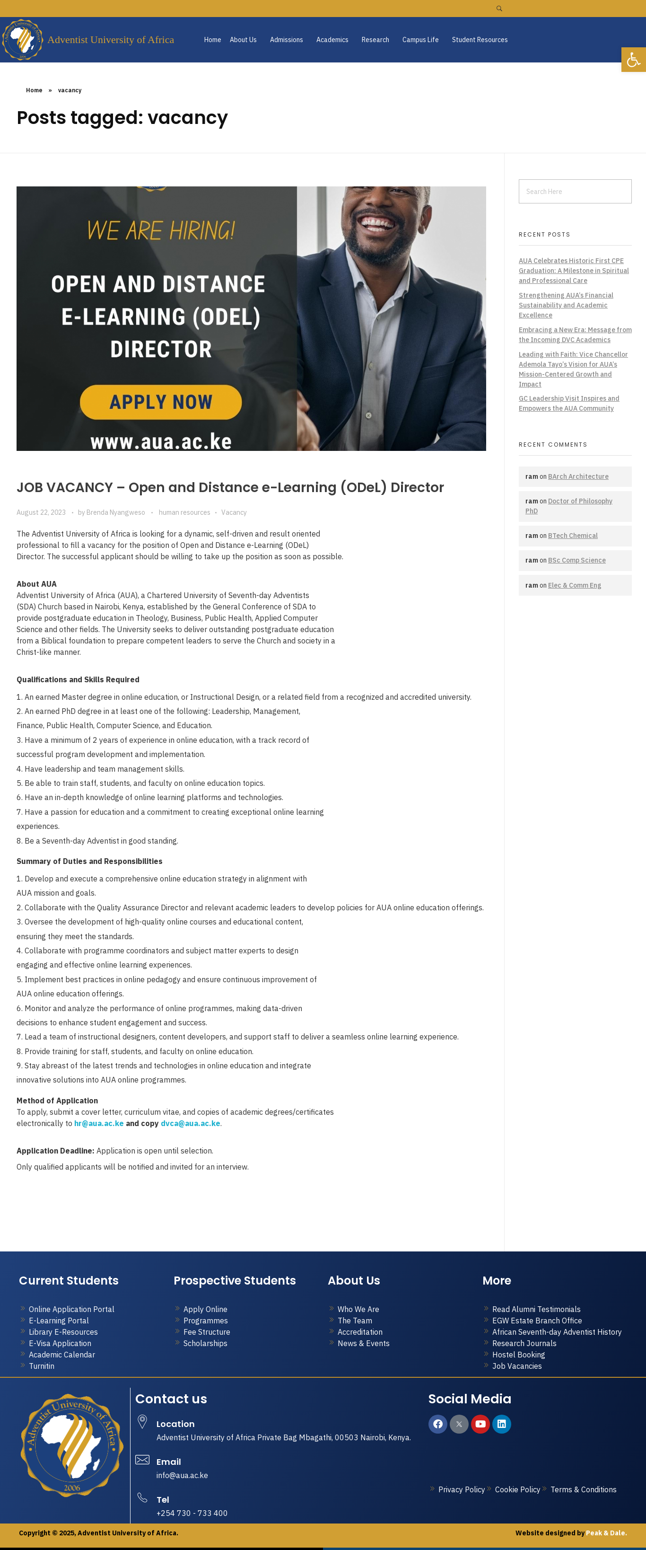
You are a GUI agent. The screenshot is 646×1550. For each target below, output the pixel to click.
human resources (184, 512)
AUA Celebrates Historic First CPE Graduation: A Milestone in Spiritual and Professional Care (574, 270)
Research (375, 39)
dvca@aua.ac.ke (190, 1123)
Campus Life (420, 39)
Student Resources (480, 39)
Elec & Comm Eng (575, 585)
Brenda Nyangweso (117, 512)
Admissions (286, 39)
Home (212, 39)
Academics (332, 39)
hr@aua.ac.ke (99, 1123)
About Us (243, 39)
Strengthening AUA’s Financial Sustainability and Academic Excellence (566, 305)
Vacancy (234, 512)
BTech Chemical (573, 535)
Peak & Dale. (606, 1533)
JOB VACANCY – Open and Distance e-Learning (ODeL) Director (230, 487)
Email (169, 1462)
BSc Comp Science (577, 560)
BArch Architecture (578, 476)
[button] (245, 40)
